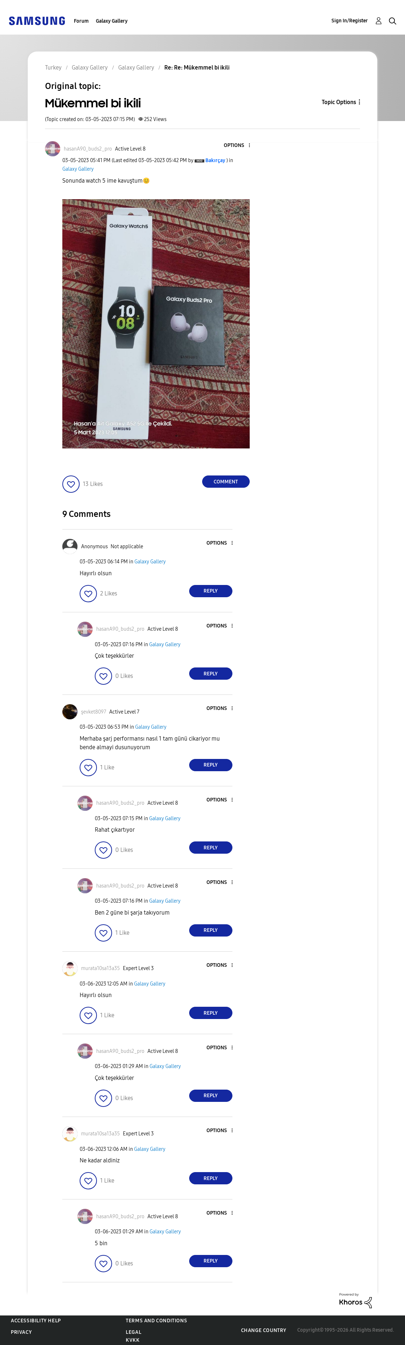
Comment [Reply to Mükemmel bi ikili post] (226, 482)
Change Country (263, 1330)
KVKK (132, 1340)
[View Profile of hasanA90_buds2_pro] (88, 149)
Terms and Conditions (156, 1321)
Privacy (21, 1332)
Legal (133, 1332)
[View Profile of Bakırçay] (215, 160)
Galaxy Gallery (112, 21)
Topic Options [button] (339, 102)
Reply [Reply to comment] (211, 591)
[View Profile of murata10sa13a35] (100, 968)
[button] (237, 145)
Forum (81, 21)
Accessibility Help (36, 1321)
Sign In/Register (349, 21)
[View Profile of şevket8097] (93, 712)
